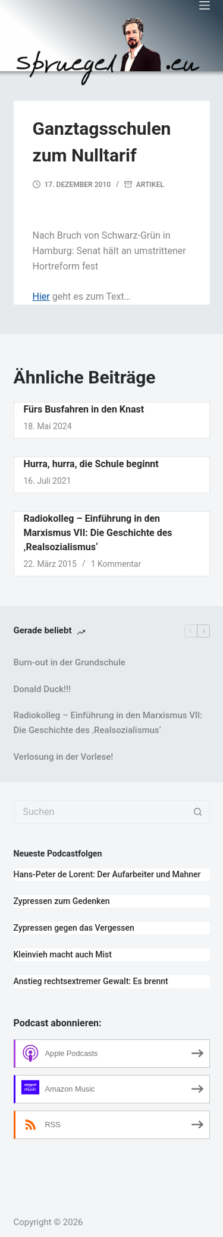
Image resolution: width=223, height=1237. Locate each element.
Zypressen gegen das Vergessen (74, 927)
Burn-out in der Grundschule (69, 662)
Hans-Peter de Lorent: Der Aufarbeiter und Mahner (107, 874)
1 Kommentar (116, 564)
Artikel (150, 184)
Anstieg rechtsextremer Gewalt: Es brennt (91, 981)
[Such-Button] (198, 812)
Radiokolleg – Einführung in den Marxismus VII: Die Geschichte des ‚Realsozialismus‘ (98, 533)
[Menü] (204, 5)
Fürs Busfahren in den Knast (84, 409)
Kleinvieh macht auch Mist (63, 954)
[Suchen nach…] (100, 812)
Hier (41, 296)
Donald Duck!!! (42, 689)
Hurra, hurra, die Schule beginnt (91, 464)
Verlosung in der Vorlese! (64, 756)
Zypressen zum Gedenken (62, 901)
